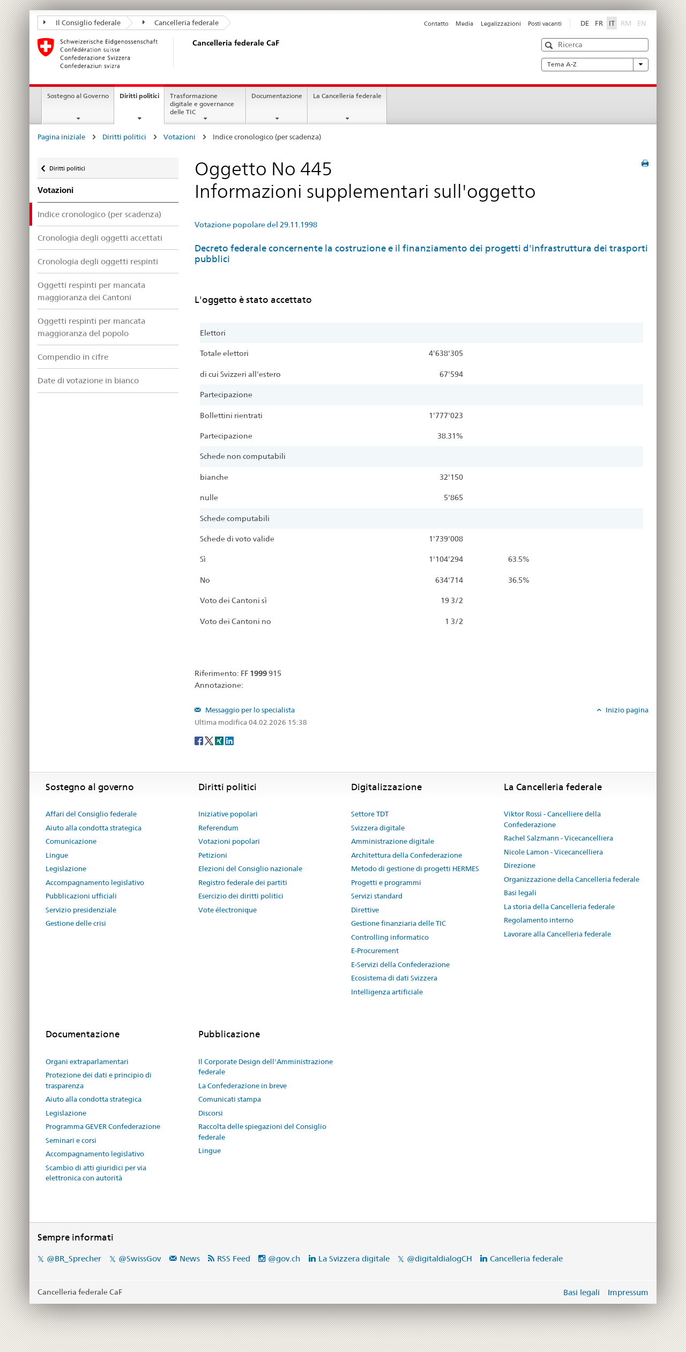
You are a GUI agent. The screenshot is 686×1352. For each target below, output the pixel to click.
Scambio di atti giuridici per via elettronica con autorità (96, 1173)
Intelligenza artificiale (387, 991)
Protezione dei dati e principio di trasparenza (99, 1080)
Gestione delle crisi (76, 923)
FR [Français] (599, 23)
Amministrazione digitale (392, 841)
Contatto (436, 23)
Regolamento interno (538, 920)
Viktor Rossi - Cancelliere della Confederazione (552, 819)
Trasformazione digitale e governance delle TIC (202, 104)
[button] (550, 45)
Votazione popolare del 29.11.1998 (256, 224)
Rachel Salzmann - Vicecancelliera (558, 838)
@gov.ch (284, 1258)
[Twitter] (210, 740)
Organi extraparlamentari (87, 1061)
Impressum (628, 1292)
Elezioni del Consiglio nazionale (250, 868)
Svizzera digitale (378, 827)
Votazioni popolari (229, 841)
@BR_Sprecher (74, 1258)
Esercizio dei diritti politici (241, 896)
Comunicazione (71, 841)
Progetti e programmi (386, 882)
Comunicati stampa (229, 1099)
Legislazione (66, 868)
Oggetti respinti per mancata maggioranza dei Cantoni (91, 291)
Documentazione (276, 96)
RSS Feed (233, 1258)
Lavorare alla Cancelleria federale (557, 934)
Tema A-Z (595, 64)
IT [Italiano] (612, 23)
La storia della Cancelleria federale (559, 906)
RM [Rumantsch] (626, 23)
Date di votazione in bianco (88, 380)
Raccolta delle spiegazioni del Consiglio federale (262, 1131)
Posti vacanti (545, 23)
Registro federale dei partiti (242, 882)
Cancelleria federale (181, 22)
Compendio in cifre (73, 357)
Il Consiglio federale (82, 22)
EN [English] (641, 23)
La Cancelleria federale (347, 96)
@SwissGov (139, 1258)
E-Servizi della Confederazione (400, 964)
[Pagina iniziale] (190, 53)
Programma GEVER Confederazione (103, 1126)
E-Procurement (375, 950)
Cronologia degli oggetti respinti (98, 261)
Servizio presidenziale (81, 909)
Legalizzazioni (501, 23)
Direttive (365, 909)
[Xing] (220, 740)
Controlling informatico (390, 937)
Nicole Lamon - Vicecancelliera (553, 852)
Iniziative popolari (228, 813)
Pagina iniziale (61, 136)
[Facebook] (200, 740)
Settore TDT (370, 813)
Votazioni (179, 136)
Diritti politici (142, 99)
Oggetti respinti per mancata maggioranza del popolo (91, 327)
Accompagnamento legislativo (95, 882)
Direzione (519, 865)
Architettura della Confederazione (406, 855)
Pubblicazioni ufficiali (81, 896)
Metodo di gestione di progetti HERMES (415, 868)
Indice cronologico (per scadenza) (99, 214)
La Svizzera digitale (354, 1258)
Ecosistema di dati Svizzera (394, 978)
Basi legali (520, 892)
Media (464, 23)
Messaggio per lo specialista (249, 709)
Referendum (218, 827)
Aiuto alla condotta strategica (93, 827)
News (190, 1258)
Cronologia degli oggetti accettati (100, 238)
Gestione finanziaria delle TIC (398, 923)
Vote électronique (227, 909)
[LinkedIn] (229, 740)
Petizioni (212, 855)
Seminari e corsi (71, 1140)
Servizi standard (376, 896)
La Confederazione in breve (242, 1085)
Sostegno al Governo (78, 96)
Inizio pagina (626, 709)
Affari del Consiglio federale (91, 813)
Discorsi (210, 1113)
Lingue (57, 855)
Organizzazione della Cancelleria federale (571, 879)
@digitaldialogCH (439, 1258)
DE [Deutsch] (584, 23)
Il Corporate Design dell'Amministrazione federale (265, 1066)
